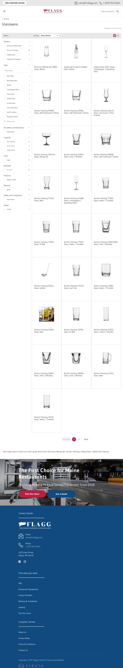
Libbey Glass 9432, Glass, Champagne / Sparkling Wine (104, 69)
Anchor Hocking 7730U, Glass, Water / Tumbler (104, 199)
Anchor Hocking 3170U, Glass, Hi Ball (74, 330)
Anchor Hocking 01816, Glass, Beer (44, 330)
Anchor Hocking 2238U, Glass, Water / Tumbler (104, 287)
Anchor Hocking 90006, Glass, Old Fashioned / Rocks (106, 155)
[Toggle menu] (4, 11)
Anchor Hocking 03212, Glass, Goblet (44, 287)
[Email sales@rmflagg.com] (86, 3)
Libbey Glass (11, 55)
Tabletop (6, 19)
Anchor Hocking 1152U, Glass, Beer (104, 374)
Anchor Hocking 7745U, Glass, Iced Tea (74, 287)
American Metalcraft (14, 46)
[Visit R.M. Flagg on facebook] (19, 561)
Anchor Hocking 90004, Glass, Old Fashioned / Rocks (76, 111)
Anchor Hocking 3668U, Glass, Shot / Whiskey (74, 374)
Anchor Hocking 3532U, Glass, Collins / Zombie (104, 330)
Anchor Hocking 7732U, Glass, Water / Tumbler (74, 243)
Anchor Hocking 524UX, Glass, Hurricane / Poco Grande (104, 112)
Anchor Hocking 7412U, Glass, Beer (44, 199)
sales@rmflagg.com (33, 537)
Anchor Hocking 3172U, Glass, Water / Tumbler (44, 418)
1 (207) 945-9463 (32, 546)
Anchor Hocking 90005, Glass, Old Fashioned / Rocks (46, 111)
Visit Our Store (32, 494)
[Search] (110, 11)
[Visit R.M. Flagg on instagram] (25, 561)
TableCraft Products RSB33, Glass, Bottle (75, 68)
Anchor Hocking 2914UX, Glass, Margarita (44, 155)
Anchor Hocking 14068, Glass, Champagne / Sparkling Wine (74, 200)
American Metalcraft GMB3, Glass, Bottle (45, 68)
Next (86, 439)
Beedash (60, 660)
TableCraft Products (14, 59)
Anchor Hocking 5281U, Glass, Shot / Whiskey (44, 374)
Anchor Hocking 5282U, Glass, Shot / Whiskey (74, 155)
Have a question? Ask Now (14, 3)
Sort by (36, 36)
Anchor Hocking (12, 50)
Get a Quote (61, 494)
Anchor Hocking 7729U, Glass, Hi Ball (44, 243)
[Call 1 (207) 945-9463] (109, 3)
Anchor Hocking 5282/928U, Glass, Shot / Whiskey (106, 243)
